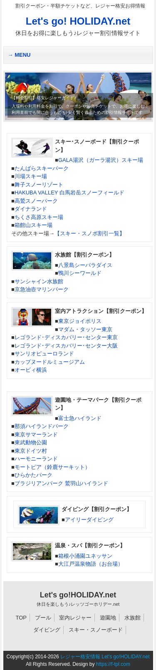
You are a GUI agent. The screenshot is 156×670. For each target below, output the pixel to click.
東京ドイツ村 (31, 451)
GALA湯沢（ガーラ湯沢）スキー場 (100, 160)
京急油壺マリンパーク (42, 289)
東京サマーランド (36, 434)
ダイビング (46, 630)
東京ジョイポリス (80, 321)
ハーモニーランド (36, 459)
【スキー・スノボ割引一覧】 (89, 233)
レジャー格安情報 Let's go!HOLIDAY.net (105, 657)
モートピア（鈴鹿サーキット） (52, 467)
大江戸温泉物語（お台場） (90, 564)
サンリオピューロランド (44, 353)
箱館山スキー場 (33, 225)
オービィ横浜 (31, 370)
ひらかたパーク (33, 475)
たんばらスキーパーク (42, 168)
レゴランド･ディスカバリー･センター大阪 (66, 346)
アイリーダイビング (89, 519)
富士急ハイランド (80, 418)
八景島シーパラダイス (85, 265)
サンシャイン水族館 (39, 281)
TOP (21, 618)
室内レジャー (75, 618)
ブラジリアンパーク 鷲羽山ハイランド (61, 483)
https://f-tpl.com (113, 664)
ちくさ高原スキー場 (39, 217)
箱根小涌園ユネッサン (85, 556)
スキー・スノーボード (96, 630)
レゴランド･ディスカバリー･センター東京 (66, 337)
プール (43, 618)
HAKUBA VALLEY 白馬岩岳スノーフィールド (69, 192)
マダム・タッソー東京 (85, 329)
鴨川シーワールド (80, 273)
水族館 (132, 618)
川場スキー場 (31, 176)
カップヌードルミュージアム (50, 362)
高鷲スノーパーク (36, 201)
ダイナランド (31, 209)
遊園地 (108, 618)
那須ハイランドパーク (42, 426)
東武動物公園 (31, 442)
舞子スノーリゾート (39, 184)
